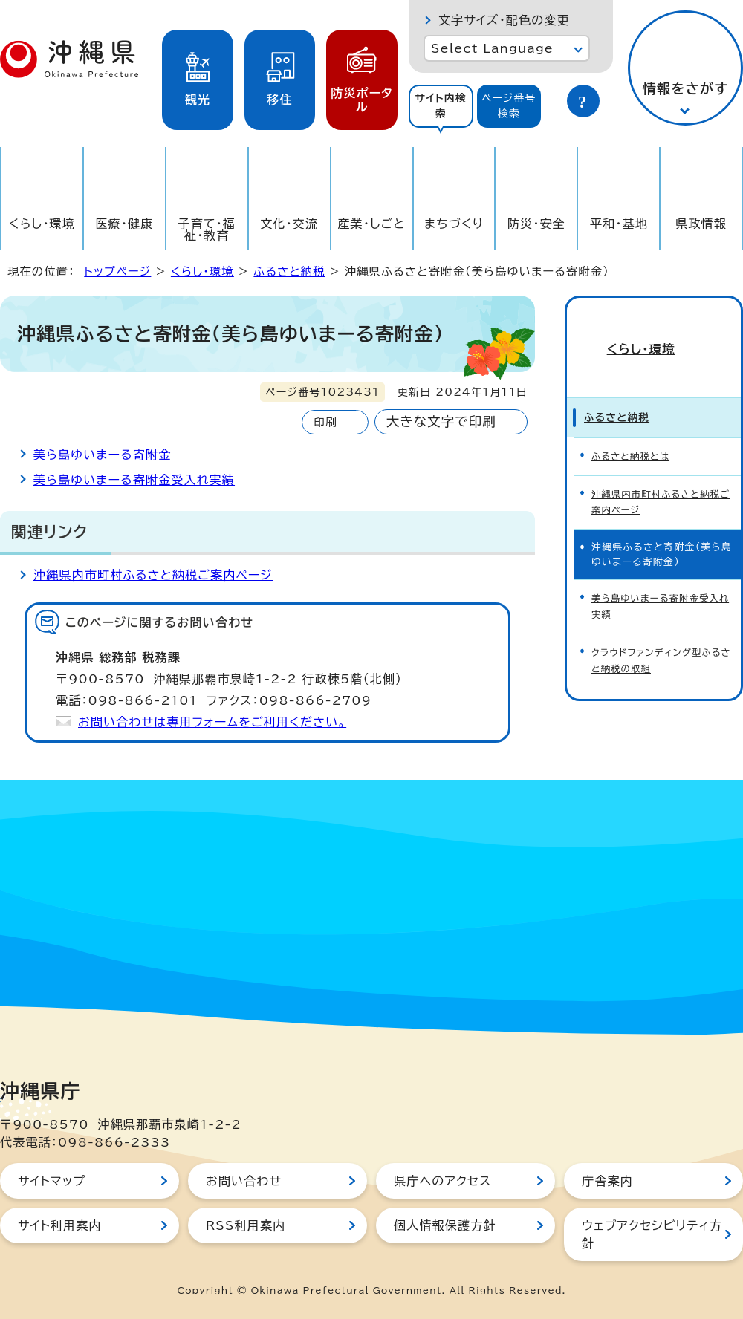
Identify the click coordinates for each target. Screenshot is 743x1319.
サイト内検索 (441, 106)
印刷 (325, 422)
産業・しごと (371, 223)
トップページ (117, 271)
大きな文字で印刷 (441, 421)
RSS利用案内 (245, 1225)
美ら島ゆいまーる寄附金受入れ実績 (134, 480)
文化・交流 (289, 223)
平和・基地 (619, 223)
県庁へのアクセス (442, 1181)
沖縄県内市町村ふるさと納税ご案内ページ (153, 575)
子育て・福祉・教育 (207, 229)
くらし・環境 (42, 223)
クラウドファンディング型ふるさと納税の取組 (659, 622)
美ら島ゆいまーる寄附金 (102, 454)
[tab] (441, 106)
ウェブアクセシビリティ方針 (652, 1234)
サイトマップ (51, 1181)
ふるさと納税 (289, 271)
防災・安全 (536, 223)
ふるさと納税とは (632, 427)
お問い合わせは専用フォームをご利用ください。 (212, 722)
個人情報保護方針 (445, 1225)
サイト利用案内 (60, 1225)
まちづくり (454, 223)
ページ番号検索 (508, 106)
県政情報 (701, 223)
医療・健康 (124, 223)
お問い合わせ (244, 1181)
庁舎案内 (607, 1181)
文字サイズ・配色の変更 (504, 20)
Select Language (492, 48)
